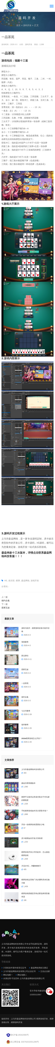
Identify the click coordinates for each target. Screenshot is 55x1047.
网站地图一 (8, 975)
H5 (5, 580)
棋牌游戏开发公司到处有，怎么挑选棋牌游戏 (35, 853)
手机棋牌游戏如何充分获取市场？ (34, 811)
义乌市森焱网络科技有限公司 (32, 769)
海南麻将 (24, 642)
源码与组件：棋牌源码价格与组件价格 (35, 629)
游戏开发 (35, 580)
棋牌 (18, 580)
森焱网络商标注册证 (39, 968)
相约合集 (5, 600)
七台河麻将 (25, 711)
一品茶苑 (24, 683)
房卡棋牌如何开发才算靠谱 (32, 838)
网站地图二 (22, 975)
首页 (18, 25)
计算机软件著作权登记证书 (14, 968)
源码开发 (27, 25)
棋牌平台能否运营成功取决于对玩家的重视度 (35, 798)
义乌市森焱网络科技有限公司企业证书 (19, 971)
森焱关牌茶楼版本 (28, 783)
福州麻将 (24, 725)
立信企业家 (45, 971)
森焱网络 (25, 580)
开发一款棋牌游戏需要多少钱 (32, 824)
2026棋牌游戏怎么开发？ (31, 738)
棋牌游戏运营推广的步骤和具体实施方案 (35, 881)
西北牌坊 (24, 656)
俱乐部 (11, 580)
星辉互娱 (5, 608)
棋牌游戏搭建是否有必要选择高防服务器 (35, 895)
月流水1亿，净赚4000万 (31, 866)
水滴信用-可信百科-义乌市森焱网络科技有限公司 (24, 978)
